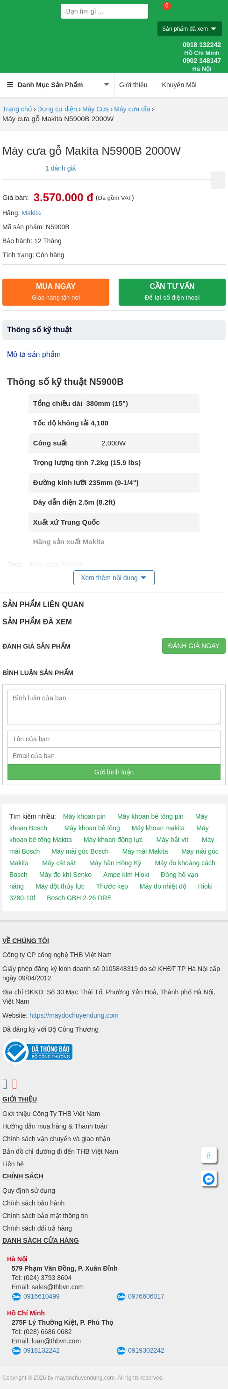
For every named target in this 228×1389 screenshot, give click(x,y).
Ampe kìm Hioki (126, 874)
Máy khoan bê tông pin (150, 816)
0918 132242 (202, 49)
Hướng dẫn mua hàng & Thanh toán (54, 1126)
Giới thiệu (133, 85)
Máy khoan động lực (113, 839)
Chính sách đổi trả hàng (37, 1228)
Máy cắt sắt (59, 863)
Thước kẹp (112, 886)
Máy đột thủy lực (60, 886)
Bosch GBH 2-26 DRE (79, 898)
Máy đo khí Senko (65, 874)
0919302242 (140, 1351)
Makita (31, 213)
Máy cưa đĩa (132, 109)
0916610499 (36, 1297)
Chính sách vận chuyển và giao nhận (56, 1139)
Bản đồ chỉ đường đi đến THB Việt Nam (60, 1151)
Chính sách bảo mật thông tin (45, 1215)
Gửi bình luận (114, 772)
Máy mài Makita (145, 851)
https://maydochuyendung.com (74, 1015)
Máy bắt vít (173, 839)
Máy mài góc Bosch (79, 851)
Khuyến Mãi (179, 85)
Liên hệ (13, 1164)
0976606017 (140, 1297)
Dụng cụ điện (57, 109)
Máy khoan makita (158, 828)
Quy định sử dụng (28, 1190)
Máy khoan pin (84, 816)
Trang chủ (17, 109)
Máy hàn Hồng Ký (115, 863)
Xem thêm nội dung (109, 578)
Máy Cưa (95, 109)
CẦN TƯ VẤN (172, 291)
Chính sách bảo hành (33, 1203)
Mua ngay (56, 291)
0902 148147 (202, 65)
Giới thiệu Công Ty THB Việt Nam (51, 1113)
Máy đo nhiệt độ (163, 886)
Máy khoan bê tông (92, 828)
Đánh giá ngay (194, 646)
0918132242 (36, 1351)
